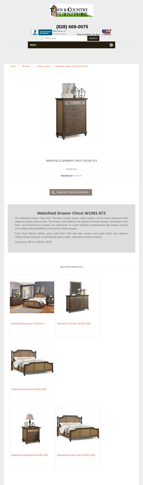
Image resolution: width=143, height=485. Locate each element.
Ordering (13, 440)
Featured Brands (16, 430)
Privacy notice (15, 436)
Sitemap (12, 426)
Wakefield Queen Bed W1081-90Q (69, 382)
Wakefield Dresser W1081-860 (69, 319)
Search (57, 426)
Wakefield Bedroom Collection (27, 319)
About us (58, 440)
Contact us (14, 445)
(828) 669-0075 (72, 26)
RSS (75, 462)
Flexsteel (78, 176)
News (56, 430)
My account (105, 426)
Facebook (68, 462)
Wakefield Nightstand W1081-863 (29, 381)
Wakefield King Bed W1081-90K (112, 319)
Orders (103, 430)
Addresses (104, 435)
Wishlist (103, 439)
